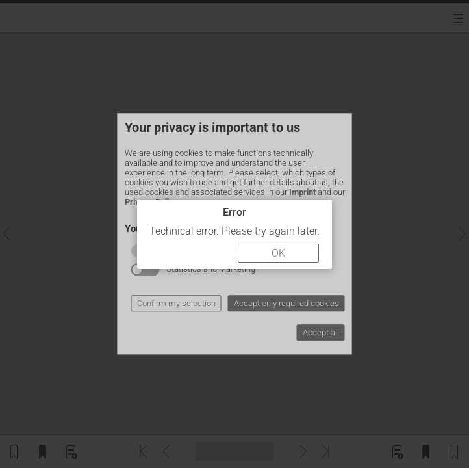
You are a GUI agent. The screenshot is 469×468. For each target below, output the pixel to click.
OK (278, 253)
